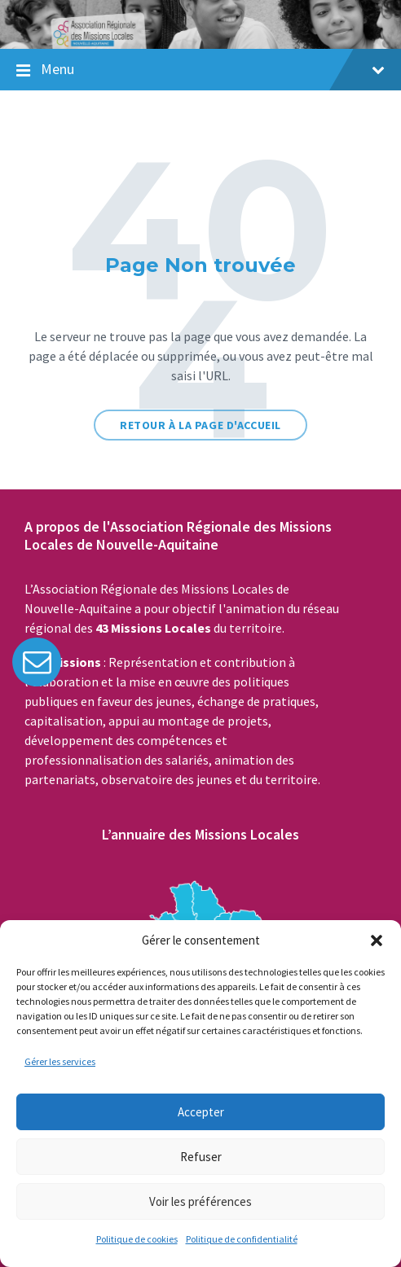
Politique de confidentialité (241, 1239)
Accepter (201, 1112)
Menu (213, 68)
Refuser (201, 1156)
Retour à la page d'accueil (200, 425)
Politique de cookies (137, 1239)
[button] (376, 940)
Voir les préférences (200, 1201)
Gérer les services (59, 1061)
